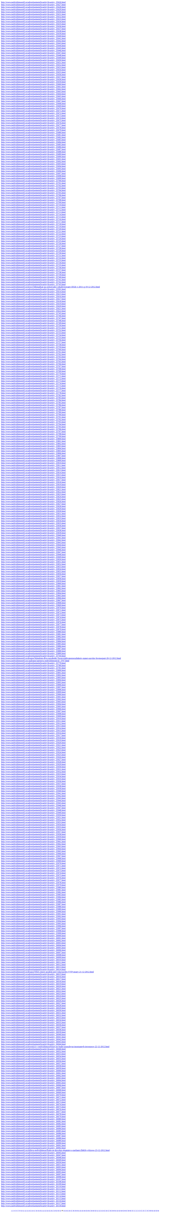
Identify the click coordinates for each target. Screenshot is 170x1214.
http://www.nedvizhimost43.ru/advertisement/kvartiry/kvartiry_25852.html (33, 564)
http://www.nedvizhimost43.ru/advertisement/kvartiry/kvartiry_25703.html (33, 188)
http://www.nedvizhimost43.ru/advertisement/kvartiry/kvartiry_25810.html (33, 463)
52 (99, 1210)
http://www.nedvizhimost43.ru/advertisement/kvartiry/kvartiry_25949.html (33, 812)
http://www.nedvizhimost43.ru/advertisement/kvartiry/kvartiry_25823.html (33, 494)
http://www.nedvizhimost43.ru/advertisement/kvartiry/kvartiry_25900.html (33, 694)
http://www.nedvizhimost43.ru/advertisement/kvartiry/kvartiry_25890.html (33, 670)
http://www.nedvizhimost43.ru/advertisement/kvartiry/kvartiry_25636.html (33, 26)
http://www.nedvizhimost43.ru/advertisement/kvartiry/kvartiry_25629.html (33, 9)
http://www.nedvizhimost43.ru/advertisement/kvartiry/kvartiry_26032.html (33, 1015)
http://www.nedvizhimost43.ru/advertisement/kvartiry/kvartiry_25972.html (33, 868)
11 (23, 1210)
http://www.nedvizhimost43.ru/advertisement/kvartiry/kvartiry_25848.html (33, 554)
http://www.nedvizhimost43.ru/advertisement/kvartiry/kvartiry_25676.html (33, 123)
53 (101, 1210)
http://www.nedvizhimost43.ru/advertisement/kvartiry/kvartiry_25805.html (33, 451)
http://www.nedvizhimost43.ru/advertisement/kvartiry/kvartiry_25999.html (33, 933)
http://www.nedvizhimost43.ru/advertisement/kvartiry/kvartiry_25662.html (33, 89)
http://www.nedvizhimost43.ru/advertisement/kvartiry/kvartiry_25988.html (33, 907)
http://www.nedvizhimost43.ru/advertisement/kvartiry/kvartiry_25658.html (33, 79)
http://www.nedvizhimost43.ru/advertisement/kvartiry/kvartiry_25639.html (33, 33)
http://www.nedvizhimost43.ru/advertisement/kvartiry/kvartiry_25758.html (33, 345)
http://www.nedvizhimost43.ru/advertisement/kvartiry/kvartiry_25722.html (33, 234)
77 (145, 1210)
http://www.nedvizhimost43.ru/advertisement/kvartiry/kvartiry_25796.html (33, 429)
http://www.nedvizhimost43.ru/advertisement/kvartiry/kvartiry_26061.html (33, 1073)
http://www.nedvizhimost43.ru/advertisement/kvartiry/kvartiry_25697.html (33, 173)
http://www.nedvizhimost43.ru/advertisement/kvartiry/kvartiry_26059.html (33, 1068)
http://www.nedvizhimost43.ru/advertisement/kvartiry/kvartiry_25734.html (33, 263)
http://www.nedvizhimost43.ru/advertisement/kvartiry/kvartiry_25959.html (33, 837)
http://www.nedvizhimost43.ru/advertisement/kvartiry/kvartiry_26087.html (33, 1136)
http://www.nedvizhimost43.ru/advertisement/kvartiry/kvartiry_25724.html (33, 238)
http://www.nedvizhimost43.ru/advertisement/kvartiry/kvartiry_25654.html (33, 70)
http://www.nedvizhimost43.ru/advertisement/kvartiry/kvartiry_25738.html (33, 272)
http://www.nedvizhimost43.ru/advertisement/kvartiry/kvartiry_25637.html (33, 29)
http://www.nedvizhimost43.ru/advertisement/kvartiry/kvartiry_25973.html (33, 870)
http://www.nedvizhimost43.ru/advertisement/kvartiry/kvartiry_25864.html (33, 593)
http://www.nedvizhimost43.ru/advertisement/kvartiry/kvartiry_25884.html (33, 641)
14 (29, 1210)
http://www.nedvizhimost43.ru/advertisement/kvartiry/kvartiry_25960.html (33, 839)
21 (42, 1210)
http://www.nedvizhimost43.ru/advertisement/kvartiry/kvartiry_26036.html (33, 1025)
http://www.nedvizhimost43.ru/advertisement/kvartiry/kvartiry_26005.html (33, 948)
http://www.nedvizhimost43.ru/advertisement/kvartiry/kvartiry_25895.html (33, 682)
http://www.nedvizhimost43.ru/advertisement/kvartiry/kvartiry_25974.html (33, 873)
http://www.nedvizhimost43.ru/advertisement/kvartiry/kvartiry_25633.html (33, 19)
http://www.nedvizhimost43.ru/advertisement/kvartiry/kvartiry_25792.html (33, 419)
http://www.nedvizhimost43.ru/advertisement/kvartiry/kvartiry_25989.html (33, 909)
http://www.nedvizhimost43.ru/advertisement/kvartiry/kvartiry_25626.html (33, 2)
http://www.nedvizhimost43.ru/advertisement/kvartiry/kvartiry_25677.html (33, 125)
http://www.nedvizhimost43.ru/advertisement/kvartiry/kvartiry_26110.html (33, 1186)
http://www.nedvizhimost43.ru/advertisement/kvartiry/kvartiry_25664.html (33, 94)
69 (130, 1210)
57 (108, 1210)
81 (152, 1210)
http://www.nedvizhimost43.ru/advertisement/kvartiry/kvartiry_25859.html (33, 581)
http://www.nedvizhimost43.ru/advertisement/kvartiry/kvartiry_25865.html (33, 595)
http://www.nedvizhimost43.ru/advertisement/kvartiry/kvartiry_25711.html (33, 207)
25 (49, 1210)
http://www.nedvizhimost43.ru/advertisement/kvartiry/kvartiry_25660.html (33, 84)
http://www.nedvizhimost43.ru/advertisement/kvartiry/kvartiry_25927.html (33, 759)
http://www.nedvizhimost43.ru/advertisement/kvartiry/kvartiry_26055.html (33, 1058)
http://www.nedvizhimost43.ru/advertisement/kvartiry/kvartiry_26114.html (33, 1196)
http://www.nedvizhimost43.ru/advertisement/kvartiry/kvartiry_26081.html (33, 1121)
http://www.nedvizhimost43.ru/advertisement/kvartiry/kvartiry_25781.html (33, 668)
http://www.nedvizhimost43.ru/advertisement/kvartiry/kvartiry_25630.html (33, 12)
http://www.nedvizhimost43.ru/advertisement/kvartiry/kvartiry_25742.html (33, 282)
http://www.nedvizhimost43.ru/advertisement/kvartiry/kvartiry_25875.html (33, 620)
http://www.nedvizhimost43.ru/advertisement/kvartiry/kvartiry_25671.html (33, 111)
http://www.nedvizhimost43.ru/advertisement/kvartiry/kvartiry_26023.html (33, 993)
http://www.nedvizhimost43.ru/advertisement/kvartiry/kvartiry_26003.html (33, 943)
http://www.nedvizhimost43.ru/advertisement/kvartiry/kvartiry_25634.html (33, 21)
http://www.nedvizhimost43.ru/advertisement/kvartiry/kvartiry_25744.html (33, 656)
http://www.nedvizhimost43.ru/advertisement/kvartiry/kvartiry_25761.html (33, 352)
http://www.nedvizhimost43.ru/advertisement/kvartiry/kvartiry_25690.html (33, 156)
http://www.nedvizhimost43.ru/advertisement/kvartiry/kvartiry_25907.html (33, 711)
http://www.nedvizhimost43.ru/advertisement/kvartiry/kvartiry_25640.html (33, 36)
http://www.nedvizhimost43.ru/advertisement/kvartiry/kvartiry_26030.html (33, 1010)
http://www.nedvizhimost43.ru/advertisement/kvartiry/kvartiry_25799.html (33, 436)
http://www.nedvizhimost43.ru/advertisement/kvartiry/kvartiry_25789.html (33, 412)
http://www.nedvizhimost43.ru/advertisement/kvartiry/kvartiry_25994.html (33, 921)
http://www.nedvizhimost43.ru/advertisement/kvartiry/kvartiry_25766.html (33, 364)
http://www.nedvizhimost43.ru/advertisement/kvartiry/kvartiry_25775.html (33, 386)
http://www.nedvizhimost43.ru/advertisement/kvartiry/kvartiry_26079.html (33, 1116)
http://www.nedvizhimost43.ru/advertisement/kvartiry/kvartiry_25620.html (33, 306)
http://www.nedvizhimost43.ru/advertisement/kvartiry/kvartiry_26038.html (33, 1030)
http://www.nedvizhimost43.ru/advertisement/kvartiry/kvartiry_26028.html (33, 1005)
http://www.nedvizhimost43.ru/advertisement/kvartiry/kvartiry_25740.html (33, 277)
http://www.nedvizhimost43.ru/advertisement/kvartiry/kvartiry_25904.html (33, 704)
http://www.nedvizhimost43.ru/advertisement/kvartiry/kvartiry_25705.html (33, 193)
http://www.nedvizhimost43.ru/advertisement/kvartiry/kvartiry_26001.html (33, 938)
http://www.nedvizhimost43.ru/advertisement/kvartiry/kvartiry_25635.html (33, 24)
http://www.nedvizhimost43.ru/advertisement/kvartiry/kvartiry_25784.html (33, 400)
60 (114, 1210)
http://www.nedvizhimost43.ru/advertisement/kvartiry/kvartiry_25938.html (33, 786)
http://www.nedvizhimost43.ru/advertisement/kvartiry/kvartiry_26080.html (33, 1119)
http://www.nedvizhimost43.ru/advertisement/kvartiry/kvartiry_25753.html (33, 333)
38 (73, 1210)
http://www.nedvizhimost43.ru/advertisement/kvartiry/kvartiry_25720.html (33, 229)
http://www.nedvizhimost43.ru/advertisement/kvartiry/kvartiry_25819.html (33, 484)
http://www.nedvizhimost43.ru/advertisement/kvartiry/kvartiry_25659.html (33, 82)
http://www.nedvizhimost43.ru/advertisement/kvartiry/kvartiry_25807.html (33, 456)
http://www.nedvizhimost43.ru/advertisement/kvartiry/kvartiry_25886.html (33, 646)
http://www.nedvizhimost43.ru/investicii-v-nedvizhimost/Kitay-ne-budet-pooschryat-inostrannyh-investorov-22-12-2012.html (55, 1046)
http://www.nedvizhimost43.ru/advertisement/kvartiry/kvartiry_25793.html (33, 422)
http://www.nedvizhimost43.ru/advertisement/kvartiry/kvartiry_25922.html (33, 747)
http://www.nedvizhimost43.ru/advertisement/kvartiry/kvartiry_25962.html (33, 844)
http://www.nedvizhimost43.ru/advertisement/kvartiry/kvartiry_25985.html (33, 899)
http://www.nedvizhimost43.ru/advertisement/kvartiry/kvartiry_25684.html (33, 142)
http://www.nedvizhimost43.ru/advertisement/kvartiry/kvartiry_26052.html (33, 1051)
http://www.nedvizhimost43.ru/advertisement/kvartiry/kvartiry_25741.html (33, 279)
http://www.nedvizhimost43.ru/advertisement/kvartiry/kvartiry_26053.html (33, 1054)
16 (33, 1210)
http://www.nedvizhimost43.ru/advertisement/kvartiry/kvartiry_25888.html (33, 651)
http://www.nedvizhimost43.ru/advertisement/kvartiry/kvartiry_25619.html (33, 304)
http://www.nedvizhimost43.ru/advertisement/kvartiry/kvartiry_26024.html (33, 996)
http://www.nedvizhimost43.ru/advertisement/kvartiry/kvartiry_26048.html (33, 1157)
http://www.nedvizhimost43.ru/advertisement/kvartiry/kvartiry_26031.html (33, 1013)
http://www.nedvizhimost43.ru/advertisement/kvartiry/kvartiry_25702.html (33, 185)
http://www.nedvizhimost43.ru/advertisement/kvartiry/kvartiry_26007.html (33, 952)
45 (86, 1210)
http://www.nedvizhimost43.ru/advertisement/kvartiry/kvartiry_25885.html (33, 644)
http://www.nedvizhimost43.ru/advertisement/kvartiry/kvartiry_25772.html (33, 378)
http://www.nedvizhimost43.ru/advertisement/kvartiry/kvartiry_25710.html (33, 205)
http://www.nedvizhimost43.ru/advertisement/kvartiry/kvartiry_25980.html (33, 887)
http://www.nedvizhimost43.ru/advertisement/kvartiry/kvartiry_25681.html (33, 135)
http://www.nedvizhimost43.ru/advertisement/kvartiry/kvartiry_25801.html (33, 441)
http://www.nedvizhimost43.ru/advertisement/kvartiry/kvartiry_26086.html (33, 1133)
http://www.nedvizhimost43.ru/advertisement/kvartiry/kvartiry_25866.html (33, 598)
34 (66, 1210)
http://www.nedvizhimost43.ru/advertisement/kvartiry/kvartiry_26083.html (33, 1126)
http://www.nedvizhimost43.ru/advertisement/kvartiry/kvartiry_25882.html (33, 636)
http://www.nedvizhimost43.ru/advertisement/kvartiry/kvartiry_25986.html (33, 902)
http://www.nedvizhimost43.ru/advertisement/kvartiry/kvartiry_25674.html (33, 118)
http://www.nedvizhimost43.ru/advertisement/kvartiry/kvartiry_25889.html (33, 653)
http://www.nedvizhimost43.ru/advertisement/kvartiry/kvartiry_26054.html (33, 1056)
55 (104, 1210)
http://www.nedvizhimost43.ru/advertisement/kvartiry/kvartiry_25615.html (33, 294)
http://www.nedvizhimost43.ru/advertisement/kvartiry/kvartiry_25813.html (33, 470)
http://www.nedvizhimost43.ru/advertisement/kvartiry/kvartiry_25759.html (33, 347)
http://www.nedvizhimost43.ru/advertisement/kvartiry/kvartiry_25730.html (33, 253)
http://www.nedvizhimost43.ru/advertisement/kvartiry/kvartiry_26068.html (33, 1090)
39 (75, 1210)
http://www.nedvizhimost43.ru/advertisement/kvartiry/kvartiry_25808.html (33, 458)
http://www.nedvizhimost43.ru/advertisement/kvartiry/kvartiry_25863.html (33, 591)
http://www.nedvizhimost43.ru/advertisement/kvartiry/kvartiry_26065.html (33, 1083)
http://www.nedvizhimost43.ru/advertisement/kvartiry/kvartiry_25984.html (33, 897)
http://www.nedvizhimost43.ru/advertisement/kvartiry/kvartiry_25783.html (33, 398)
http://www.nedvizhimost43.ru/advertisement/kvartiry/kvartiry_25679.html (33, 130)
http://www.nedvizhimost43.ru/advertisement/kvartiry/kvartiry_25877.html (33, 624)
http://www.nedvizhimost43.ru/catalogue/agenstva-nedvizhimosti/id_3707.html (35, 661)
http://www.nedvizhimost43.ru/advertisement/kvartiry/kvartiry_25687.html (33, 149)
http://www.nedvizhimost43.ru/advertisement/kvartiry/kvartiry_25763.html (33, 357)
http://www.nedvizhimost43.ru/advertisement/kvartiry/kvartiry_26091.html (33, 1145)
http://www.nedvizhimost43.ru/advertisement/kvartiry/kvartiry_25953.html (33, 822)
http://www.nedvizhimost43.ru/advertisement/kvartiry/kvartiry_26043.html (33, 1042)
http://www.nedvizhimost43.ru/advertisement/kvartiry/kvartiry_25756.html (33, 340)
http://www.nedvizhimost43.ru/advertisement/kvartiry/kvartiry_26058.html (33, 1066)
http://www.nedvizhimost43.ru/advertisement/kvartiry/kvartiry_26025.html (33, 998)
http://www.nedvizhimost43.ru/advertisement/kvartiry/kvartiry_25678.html (33, 127)
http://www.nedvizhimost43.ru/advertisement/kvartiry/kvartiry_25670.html (33, 108)
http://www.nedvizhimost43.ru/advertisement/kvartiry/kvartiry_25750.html (33, 325)
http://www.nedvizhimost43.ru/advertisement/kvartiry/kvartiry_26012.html (33, 964)
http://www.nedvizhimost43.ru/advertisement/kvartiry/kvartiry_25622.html (33, 311)
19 (38, 1210)
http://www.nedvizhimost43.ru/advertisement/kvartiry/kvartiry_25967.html (33, 856)
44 (84, 1210)
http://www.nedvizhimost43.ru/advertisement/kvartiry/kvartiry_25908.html (33, 714)
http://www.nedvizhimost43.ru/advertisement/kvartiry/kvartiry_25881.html (33, 634)
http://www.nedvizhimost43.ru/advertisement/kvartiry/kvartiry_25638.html (33, 31)
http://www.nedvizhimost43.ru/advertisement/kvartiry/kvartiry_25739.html (33, 275)
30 (58, 1210)
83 (156, 1210)
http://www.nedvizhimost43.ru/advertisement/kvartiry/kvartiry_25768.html (33, 369)
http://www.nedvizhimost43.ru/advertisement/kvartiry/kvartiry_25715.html (33, 217)
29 (56, 1210)
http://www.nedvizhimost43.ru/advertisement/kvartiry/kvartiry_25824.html (33, 497)
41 (79, 1210)
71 (134, 1210)
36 (69, 1210)
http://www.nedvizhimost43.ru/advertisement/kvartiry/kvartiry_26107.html (33, 1179)
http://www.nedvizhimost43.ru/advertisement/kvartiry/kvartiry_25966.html (33, 853)
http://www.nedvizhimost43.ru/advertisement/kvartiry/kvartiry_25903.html (33, 702)
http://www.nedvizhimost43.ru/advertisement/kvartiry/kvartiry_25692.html (33, 161)
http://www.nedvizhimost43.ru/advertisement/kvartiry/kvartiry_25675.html (33, 120)
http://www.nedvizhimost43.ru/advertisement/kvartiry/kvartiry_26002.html (33, 940)
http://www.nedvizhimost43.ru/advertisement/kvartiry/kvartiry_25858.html (33, 579)
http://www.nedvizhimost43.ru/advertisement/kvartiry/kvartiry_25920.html (33, 743)
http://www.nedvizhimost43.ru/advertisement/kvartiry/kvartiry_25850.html (33, 559)
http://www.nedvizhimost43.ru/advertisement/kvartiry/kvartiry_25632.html (33, 17)
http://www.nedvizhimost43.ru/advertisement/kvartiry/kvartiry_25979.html (33, 885)
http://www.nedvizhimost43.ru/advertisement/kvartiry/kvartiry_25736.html (33, 267)
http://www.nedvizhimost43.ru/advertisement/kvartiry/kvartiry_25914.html (33, 728)
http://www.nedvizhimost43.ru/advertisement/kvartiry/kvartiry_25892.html (33, 675)
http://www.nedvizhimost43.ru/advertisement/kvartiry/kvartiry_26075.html (33, 1107)
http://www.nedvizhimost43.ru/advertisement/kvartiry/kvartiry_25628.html (33, 7)
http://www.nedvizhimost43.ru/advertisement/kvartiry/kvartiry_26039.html (33, 1032)
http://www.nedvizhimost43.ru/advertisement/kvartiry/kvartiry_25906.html (33, 709)
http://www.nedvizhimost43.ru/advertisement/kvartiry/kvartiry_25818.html (33, 482)
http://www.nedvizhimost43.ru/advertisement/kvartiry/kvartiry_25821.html (33, 489)
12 (25, 1210)
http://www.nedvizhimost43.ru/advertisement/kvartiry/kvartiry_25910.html (33, 718)
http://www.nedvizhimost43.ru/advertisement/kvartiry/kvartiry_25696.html (33, 171)
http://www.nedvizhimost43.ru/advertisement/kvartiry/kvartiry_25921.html (33, 745)
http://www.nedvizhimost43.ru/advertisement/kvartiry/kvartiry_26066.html (33, 1085)
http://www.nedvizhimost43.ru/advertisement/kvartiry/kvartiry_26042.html (33, 1039)
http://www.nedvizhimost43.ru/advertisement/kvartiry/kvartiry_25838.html (33, 530)
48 (92, 1210)
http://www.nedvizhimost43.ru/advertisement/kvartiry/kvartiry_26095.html (33, 1172)
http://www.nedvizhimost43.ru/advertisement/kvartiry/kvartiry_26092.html (33, 1148)
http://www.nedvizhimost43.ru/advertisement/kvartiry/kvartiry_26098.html (33, 1177)
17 (34, 1210)
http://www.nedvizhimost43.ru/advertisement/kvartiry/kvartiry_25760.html (33, 349)
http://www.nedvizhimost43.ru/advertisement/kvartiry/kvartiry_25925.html (33, 755)
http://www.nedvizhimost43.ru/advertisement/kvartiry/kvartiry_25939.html (33, 788)
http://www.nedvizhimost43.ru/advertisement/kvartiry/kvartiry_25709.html (33, 202)
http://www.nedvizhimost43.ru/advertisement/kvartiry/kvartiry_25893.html (33, 677)
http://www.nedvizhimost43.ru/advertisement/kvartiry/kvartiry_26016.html (33, 976)
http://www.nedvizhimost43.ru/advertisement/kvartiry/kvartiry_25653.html (33, 67)
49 (93, 1210)
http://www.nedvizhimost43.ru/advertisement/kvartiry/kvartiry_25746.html (33, 316)
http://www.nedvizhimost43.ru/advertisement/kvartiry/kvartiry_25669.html (33, 106)
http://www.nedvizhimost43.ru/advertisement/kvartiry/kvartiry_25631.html (33, 14)
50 (95, 1210)
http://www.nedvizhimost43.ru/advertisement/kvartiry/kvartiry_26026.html (33, 1001)
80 (151, 1210)
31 (60, 1210)
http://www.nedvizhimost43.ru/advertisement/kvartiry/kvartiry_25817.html (33, 480)
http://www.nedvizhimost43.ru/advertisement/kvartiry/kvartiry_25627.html (33, 4)
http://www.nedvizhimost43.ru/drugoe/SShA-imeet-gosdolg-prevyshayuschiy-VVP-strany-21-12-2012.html (47, 972)
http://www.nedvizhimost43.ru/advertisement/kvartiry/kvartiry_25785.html (33, 402)
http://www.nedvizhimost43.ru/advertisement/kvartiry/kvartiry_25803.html (33, 446)
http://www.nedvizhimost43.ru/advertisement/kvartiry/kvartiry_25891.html (33, 673)
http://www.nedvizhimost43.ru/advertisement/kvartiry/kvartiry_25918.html (33, 738)
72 (136, 1210)
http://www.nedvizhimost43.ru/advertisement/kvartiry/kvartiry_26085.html (33, 1131)
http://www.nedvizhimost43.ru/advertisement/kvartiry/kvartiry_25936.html (33, 781)
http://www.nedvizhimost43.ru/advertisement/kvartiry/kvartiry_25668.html (33, 103)
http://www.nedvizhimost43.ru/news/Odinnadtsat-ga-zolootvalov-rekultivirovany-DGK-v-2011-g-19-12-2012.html (50, 287)
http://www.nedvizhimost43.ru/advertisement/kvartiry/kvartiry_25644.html (33, 45)
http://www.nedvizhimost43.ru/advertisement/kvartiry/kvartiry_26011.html (33, 962)
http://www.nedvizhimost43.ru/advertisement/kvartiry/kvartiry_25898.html (33, 689)
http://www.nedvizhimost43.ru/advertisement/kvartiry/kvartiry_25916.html (33, 733)
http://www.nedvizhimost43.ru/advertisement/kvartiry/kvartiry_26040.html (33, 1034)
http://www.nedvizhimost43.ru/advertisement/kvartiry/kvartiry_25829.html (33, 509)
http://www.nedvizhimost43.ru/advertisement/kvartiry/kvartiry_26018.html (33, 981)
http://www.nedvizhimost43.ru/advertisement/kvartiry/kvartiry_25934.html (33, 776)
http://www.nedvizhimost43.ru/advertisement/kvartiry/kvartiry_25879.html (33, 629)
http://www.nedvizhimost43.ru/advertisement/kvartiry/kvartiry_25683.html (33, 140)
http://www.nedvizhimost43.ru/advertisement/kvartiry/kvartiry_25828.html (33, 506)
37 (71, 1210)
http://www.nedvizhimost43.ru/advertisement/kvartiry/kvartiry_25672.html (33, 113)
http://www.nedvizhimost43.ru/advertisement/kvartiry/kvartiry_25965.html (33, 851)
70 (132, 1210)
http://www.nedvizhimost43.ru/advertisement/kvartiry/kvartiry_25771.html (33, 376)
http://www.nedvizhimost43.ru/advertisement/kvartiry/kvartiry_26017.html (33, 979)
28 (55, 1210)
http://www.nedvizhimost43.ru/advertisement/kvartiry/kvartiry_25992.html (33, 916)
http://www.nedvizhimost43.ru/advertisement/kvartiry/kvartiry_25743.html (33, 284)
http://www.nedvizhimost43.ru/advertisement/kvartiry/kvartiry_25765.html (33, 361)
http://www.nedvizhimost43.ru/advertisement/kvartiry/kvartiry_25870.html (33, 607)
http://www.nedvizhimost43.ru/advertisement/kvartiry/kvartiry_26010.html (33, 960)
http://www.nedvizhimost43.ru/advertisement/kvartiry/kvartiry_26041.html (33, 1037)
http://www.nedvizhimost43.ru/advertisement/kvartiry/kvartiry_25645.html (33, 48)
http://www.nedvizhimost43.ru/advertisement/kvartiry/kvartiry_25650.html (33, 60)
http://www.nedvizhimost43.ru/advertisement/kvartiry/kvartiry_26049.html (33, 1160)
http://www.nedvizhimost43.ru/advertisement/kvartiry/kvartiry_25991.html (33, 914)
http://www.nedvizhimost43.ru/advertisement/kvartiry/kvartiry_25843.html (33, 542)
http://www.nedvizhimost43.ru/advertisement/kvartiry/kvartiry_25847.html (33, 552)
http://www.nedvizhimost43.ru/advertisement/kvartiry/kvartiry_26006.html (33, 950)
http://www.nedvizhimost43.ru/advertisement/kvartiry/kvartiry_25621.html (33, 308)
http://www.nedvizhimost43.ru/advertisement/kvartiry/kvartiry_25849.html (33, 557)
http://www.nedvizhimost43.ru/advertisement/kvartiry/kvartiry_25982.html (33, 892)
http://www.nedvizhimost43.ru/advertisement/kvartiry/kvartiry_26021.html (33, 989)
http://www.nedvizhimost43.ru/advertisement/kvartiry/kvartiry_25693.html (33, 164)
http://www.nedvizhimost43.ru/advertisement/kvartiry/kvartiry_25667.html (33, 101)
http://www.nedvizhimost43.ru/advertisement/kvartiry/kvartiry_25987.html (33, 904)
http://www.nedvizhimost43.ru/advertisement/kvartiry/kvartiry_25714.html (33, 214)
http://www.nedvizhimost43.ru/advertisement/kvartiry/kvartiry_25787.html (33, 407)
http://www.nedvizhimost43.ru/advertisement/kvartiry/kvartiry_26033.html (33, 1017)
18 (36, 1210)
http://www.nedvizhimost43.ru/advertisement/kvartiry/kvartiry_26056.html (33, 1061)
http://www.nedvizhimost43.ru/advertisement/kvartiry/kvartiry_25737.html (33, 270)
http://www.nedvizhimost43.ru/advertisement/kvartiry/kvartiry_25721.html (33, 231)
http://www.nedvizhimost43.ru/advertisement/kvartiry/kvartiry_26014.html (33, 969)
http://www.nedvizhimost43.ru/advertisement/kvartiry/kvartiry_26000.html (33, 935)
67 (127, 1210)
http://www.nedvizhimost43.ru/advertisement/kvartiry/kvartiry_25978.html (33, 882)
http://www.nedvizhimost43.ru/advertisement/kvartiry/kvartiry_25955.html (33, 827)
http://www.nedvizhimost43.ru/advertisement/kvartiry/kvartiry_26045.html (33, 1153)
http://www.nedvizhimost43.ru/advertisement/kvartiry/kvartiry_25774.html (33, 383)
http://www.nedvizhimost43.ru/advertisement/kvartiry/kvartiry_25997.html (33, 928)
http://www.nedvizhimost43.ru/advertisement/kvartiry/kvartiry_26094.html (33, 1169)
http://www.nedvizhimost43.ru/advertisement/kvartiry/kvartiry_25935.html (33, 779)
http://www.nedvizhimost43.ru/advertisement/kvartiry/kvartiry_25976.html (33, 878)
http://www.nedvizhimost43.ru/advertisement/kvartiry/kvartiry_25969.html (33, 861)
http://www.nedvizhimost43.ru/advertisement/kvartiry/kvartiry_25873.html (33, 615)
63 (119, 1210)
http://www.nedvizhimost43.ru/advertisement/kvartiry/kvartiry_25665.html (33, 96)
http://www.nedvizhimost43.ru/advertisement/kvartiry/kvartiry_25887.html (33, 648)
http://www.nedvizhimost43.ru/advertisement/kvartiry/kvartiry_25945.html (33, 803)
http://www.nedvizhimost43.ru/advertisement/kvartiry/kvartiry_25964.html (33, 849)
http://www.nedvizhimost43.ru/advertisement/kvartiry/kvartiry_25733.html (33, 260)
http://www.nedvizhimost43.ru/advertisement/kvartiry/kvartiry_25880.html (33, 632)
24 (47, 1210)
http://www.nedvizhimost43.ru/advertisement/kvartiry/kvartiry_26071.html (33, 1097)
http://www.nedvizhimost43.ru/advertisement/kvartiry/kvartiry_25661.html (33, 86)
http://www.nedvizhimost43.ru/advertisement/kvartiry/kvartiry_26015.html (33, 974)
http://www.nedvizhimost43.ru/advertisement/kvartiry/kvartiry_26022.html (33, 991)
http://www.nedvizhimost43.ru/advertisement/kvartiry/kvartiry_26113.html (33, 1194)
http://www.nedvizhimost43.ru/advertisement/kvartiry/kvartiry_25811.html (33, 465)
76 (143, 1210)
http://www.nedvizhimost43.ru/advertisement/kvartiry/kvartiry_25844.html (33, 545)
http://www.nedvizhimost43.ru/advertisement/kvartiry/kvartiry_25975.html (33, 875)
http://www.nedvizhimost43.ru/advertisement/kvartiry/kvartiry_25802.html (33, 443)
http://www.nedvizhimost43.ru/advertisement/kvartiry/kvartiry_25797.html (33, 431)
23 (45, 1210)
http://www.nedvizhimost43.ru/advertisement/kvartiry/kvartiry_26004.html (33, 945)
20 (40, 1210)
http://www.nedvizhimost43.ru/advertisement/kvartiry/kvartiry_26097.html (33, 1174)
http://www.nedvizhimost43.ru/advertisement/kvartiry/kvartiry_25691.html (33, 159)
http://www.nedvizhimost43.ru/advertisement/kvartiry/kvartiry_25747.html (33, 318)
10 (22, 1210)
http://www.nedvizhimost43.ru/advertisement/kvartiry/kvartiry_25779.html (33, 663)
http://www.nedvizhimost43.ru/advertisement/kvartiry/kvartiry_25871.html (33, 610)
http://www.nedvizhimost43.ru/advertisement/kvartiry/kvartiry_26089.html (33, 1140)
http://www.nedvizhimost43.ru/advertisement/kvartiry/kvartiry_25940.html (33, 791)
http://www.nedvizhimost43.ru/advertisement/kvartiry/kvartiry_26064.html (33, 1080)
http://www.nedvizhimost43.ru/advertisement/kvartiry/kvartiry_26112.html (33, 1191)
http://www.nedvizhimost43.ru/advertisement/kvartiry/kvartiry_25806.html (33, 453)
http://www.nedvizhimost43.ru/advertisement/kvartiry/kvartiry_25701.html (33, 183)
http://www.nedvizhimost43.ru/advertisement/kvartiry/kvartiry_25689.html (33, 154)
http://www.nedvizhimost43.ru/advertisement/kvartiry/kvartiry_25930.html (33, 767)
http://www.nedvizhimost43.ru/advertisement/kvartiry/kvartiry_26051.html (33, 1165)
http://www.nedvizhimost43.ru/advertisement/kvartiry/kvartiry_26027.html (33, 1003)
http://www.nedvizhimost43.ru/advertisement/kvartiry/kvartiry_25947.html (33, 808)
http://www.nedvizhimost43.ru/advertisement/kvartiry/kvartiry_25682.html (33, 137)
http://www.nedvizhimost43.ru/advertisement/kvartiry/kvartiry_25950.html (33, 815)
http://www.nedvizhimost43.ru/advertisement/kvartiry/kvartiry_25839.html (33, 533)
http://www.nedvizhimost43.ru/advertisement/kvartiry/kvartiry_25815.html (33, 475)
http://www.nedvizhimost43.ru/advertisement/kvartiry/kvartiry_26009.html (33, 957)
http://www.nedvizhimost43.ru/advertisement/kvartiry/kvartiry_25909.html (33, 716)
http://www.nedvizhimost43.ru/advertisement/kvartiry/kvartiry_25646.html (33, 50)
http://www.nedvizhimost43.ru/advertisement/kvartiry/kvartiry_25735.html (33, 265)
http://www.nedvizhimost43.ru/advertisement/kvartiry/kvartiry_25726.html (33, 243)
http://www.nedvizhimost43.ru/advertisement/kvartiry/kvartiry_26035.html (33, 1022)
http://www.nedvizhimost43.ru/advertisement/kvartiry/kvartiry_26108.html (33, 1182)
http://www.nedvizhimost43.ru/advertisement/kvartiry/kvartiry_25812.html (33, 468)
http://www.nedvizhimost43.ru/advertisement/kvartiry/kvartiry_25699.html (33, 178)
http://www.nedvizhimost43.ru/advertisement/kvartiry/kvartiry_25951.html (33, 817)
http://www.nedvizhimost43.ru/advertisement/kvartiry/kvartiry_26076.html (33, 1109)
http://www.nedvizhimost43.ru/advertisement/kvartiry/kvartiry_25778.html (33, 393)
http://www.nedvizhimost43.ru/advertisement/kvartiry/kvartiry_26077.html (33, 1112)
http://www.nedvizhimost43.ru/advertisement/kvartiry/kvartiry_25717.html (33, 222)
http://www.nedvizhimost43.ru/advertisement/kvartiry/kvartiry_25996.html (33, 926)
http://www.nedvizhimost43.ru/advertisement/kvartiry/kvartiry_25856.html (33, 574)
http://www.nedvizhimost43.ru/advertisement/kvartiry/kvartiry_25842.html (33, 540)
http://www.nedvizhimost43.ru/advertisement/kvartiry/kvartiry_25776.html (33, 388)
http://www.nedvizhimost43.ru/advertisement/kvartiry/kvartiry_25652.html (33, 65)
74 (139, 1210)
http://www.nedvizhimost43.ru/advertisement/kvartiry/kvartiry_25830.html (33, 511)
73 (138, 1210)
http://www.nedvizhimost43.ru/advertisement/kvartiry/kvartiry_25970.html (33, 863)
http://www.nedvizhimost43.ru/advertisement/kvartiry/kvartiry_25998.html (33, 931)
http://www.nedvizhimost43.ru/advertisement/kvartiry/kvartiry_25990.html (33, 911)
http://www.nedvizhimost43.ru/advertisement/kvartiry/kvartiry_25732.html (33, 258)
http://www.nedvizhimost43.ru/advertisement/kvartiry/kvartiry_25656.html (33, 74)
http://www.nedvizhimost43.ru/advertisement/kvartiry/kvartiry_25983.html (33, 894)
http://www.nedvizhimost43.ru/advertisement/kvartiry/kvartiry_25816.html (33, 477)
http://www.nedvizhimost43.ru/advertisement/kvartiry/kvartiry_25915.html (33, 730)
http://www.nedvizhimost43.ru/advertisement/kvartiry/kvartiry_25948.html (33, 810)
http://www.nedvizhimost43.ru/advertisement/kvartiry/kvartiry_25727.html (33, 246)
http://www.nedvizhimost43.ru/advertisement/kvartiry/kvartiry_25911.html (33, 721)
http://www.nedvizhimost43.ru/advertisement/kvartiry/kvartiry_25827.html (33, 504)
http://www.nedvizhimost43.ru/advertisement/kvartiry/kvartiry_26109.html (33, 1184)
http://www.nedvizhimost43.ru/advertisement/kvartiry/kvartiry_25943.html (33, 798)
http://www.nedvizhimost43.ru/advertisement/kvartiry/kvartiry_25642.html (33, 41)
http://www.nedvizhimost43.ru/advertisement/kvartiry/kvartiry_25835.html (33, 523)
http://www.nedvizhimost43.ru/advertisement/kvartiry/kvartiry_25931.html (33, 769)
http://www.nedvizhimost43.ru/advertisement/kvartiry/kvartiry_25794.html (33, 424)
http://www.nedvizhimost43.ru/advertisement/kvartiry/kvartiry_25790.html (33, 415)
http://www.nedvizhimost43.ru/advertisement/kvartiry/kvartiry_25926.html (33, 757)
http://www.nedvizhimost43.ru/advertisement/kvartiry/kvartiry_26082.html (33, 1124)
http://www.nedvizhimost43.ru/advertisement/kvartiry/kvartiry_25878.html (33, 627)
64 (121, 1210)
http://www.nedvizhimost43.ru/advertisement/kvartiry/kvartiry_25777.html (33, 390)
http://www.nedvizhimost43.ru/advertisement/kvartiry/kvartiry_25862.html (33, 588)
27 (53, 1210)
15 (31, 1210)
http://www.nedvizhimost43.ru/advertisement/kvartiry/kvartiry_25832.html (33, 516)
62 (117, 1210)
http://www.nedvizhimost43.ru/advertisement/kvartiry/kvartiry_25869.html (33, 605)
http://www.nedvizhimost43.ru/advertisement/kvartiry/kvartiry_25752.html (33, 330)
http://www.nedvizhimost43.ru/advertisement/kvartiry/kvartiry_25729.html (33, 250)
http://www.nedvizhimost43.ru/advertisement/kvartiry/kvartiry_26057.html (33, 1063)
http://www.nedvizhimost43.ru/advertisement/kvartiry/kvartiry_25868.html (33, 603)
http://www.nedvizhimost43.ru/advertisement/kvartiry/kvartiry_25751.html (33, 328)
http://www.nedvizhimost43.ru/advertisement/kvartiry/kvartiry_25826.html (33, 501)
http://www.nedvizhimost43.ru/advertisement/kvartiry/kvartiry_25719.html (33, 226)
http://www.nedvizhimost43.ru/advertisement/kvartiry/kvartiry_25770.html (33, 374)
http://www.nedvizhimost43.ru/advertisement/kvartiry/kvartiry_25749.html (33, 323)
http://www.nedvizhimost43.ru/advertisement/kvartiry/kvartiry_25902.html (33, 699)
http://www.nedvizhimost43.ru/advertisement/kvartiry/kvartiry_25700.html (33, 181)
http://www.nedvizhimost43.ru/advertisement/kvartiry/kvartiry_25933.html (33, 774)
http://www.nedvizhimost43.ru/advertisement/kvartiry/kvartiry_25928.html (33, 762)
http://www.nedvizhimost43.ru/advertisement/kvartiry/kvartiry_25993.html (33, 919)
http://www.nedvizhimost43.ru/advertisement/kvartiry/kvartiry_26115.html (33, 1198)
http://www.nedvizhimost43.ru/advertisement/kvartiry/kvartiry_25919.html (33, 740)
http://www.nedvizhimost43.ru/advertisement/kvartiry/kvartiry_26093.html (33, 1167)
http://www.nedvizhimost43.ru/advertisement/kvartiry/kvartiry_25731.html (33, 255)
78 (147, 1210)
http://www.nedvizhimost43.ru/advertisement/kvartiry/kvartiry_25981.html (33, 890)
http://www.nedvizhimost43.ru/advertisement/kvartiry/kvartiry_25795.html (33, 427)
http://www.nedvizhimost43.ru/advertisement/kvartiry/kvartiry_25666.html (33, 99)
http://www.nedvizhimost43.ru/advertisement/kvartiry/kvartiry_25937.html (33, 784)
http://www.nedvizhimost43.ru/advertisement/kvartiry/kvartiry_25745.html (33, 313)
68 (128, 1210)
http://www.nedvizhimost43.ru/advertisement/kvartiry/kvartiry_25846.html (33, 550)
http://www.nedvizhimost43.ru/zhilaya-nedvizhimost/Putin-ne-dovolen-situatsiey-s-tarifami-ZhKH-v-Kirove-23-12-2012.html (55, 1150)
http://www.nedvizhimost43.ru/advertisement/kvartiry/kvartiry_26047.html (33, 1155)
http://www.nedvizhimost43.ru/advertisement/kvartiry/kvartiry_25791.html (33, 417)
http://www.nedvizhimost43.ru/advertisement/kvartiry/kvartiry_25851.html (33, 562)
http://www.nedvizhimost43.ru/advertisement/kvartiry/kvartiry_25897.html (33, 687)
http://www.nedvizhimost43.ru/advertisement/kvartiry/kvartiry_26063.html (33, 1078)
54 (103, 1210)
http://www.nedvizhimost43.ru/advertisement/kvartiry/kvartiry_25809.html (33, 460)
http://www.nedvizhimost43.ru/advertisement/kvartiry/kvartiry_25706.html (33, 195)
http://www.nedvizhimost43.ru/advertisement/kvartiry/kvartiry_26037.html (33, 1027)
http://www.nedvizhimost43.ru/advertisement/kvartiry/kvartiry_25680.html (33, 132)
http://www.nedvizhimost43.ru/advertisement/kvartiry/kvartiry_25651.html (33, 62)
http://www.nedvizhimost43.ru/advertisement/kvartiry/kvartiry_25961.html (33, 841)
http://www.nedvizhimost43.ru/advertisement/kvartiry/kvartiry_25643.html (33, 43)
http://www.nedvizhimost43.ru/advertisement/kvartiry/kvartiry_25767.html (33, 366)
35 (68, 1210)
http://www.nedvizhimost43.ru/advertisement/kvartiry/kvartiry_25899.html (33, 692)
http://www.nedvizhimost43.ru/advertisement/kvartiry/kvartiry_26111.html (33, 1189)
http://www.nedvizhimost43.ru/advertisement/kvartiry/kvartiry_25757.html (33, 342)
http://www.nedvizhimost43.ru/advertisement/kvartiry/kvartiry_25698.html (33, 176)
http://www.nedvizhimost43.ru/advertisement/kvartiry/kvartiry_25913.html (33, 726)
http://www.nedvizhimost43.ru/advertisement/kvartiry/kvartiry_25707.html (33, 197)
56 (106, 1210)
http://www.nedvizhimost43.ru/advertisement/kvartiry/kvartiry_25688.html (33, 152)
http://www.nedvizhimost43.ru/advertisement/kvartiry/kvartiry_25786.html (33, 405)
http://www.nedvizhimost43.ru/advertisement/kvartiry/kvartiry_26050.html (33, 1162)
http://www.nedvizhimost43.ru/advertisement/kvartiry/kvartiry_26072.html (33, 1099)
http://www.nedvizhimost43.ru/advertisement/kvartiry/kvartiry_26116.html (33, 1201)
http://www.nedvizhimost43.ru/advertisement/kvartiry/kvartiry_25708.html (33, 200)
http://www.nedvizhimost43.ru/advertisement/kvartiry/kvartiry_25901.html (33, 697)
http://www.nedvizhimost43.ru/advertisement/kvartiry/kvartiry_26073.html (33, 1102)
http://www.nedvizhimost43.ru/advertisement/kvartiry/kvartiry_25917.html (33, 735)
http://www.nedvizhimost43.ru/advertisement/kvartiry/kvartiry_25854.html (33, 569)
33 (64, 1210)
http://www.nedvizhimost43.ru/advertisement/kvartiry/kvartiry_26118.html (33, 1206)
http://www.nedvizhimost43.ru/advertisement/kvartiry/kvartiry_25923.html (33, 750)
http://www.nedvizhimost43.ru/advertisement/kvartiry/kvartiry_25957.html (33, 832)
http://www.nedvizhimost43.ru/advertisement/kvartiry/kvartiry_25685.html (33, 144)
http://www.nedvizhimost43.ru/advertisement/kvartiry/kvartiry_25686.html (33, 147)
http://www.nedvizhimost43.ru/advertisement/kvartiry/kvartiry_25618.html (33, 301)
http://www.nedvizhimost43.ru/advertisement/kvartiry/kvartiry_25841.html (33, 538)
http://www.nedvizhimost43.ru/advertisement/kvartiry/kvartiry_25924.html (33, 752)
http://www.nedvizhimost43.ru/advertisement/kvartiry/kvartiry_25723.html (33, 236)
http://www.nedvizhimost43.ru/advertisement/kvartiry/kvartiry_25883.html (33, 639)
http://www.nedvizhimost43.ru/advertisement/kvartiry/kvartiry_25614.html (33, 292)
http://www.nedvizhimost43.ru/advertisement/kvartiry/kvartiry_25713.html (33, 212)
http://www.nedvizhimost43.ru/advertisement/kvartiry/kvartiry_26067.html (33, 1087)
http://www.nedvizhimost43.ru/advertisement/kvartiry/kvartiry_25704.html (33, 190)
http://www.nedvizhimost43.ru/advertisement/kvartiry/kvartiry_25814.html (33, 472)
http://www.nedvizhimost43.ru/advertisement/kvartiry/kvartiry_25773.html (33, 381)
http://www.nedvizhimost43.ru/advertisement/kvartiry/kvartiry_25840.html (33, 535)
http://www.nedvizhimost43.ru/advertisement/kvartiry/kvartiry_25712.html (33, 209)
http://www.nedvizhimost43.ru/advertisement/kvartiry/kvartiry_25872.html (33, 612)
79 (149, 1210)
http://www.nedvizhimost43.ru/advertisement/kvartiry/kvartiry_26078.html (33, 1114)
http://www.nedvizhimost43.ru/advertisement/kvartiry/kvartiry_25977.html (33, 880)
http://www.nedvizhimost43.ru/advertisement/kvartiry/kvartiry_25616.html (33, 296)
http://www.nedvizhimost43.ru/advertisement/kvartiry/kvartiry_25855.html (33, 571)
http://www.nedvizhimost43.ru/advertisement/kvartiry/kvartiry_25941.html (33, 793)
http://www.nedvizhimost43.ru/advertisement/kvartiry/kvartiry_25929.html (33, 764)
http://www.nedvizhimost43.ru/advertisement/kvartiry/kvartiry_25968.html (33, 858)
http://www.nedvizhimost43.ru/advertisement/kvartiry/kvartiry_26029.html (33, 1008)
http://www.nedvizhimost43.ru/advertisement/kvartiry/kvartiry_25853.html (33, 566)
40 (77, 1210)
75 (141, 1210)
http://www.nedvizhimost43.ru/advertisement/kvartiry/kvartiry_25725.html (33, 241)
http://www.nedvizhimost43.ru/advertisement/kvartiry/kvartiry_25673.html (33, 115)
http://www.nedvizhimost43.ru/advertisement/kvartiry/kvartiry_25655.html (33, 72)
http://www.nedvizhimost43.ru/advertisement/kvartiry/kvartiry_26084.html (33, 1128)
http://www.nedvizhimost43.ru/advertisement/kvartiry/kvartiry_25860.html (33, 583)
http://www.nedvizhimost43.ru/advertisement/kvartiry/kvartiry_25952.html (33, 820)
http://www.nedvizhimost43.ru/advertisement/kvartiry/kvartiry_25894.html (33, 680)
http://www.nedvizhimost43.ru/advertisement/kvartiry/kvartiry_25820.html (33, 487)
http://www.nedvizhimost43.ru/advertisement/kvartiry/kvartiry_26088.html (33, 1138)
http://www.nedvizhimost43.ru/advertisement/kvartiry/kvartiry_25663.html (33, 91)
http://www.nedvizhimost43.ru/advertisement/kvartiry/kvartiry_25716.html (33, 219)
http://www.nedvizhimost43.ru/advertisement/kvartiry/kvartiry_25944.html (33, 800)
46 (88, 1210)
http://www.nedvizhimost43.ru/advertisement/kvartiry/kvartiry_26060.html (33, 1071)
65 (123, 1210)
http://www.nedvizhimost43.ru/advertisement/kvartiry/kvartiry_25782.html (33, 395)
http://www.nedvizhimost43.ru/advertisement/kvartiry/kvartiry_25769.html (33, 371)
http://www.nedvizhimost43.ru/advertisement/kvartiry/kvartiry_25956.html (33, 829)
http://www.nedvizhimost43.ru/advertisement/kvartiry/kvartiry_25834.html (33, 521)
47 (90, 1210)
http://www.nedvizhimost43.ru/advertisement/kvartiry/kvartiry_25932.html (33, 771)
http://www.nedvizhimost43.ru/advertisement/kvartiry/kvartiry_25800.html (33, 439)
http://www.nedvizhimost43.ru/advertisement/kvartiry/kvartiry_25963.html (33, 846)
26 (51, 1210)
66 (125, 1210)
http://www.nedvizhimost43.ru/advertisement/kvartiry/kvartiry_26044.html (33, 1044)
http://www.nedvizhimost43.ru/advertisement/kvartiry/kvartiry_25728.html (33, 248)
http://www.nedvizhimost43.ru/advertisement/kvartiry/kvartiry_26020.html (33, 986)
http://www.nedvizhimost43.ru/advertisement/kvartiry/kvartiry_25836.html (33, 525)
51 (97, 1210)
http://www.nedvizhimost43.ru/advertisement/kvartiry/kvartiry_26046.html (33, 1049)
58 (110, 1210)
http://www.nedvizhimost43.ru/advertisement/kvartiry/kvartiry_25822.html (33, 492)
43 (82, 1210)
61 (115, 1210)
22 (44, 1210)
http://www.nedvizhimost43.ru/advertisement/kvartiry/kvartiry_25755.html (33, 337)
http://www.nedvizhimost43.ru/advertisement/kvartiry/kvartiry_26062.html (33, 1075)
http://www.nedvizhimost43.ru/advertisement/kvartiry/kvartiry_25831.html (33, 513)
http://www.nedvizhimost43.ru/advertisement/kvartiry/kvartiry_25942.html (33, 796)
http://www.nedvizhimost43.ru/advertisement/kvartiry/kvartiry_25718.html (33, 224)
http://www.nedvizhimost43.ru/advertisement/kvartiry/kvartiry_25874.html (33, 617)
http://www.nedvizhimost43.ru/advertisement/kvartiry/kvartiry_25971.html (33, 866)
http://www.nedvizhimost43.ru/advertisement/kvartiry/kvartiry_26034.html (33, 1020)
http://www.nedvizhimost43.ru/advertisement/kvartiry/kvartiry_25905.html (33, 706)
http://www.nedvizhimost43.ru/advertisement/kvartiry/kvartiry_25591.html (33, 289)
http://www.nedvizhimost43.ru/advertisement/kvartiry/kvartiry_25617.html (33, 299)
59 (112, 1210)
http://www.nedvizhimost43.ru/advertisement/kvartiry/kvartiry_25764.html (33, 359)
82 (154, 1210)
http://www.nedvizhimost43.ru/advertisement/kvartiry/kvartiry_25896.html (33, 685)
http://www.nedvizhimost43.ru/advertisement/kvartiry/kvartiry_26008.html (33, 955)
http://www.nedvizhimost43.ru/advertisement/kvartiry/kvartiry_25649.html (33, 58)
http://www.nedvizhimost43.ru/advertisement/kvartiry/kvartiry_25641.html (33, 38)
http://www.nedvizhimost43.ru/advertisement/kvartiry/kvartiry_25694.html (33, 166)
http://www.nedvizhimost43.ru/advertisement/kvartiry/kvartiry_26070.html (33, 1095)
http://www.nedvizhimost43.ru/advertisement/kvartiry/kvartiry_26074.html (33, 1104)
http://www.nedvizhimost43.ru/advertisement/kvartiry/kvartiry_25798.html (33, 434)
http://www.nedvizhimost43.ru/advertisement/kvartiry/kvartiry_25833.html (33, 518)
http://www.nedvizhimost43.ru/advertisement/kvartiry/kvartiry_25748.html (33, 320)
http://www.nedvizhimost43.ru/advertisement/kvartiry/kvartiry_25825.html (33, 499)
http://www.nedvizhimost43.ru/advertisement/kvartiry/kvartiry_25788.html (33, 410)
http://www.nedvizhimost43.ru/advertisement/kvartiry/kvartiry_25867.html (33, 600)
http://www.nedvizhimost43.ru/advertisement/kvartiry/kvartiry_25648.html (33, 55)
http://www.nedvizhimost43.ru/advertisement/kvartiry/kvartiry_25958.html (33, 834)
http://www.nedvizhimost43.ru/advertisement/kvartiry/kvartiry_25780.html (33, 665)
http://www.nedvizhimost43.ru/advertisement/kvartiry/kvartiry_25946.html (33, 805)
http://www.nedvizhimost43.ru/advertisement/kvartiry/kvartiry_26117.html (33, 1203)
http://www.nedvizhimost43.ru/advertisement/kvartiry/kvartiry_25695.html (33, 168)
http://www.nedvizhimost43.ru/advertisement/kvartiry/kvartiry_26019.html (33, 984)
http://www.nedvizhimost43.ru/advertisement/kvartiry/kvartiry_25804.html (33, 448)
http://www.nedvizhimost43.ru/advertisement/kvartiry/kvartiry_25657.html (33, 77)
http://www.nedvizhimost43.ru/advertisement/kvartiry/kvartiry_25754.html (33, 335)
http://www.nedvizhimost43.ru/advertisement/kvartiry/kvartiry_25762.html (33, 354)
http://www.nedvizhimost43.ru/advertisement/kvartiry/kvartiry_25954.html (33, 825)
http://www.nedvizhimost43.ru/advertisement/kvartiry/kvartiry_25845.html (33, 547)
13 (27, 1210)
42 (80, 1210)
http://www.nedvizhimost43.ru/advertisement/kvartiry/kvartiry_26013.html (33, 967)
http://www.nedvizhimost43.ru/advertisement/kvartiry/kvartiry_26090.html (33, 1143)
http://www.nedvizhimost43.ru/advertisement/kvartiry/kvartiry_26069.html (33, 1092)
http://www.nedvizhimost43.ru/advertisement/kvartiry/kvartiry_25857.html (33, 576)
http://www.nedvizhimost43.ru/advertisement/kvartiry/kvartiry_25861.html (33, 586)
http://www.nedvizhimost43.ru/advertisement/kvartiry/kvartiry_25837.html (33, 528)
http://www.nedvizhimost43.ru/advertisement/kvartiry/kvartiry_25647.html (33, 53)
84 (158, 1210)
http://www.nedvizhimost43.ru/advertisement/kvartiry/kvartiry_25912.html (33, 723)
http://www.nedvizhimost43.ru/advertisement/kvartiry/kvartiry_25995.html (33, 923)
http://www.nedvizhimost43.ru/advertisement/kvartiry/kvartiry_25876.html (33, 622)
